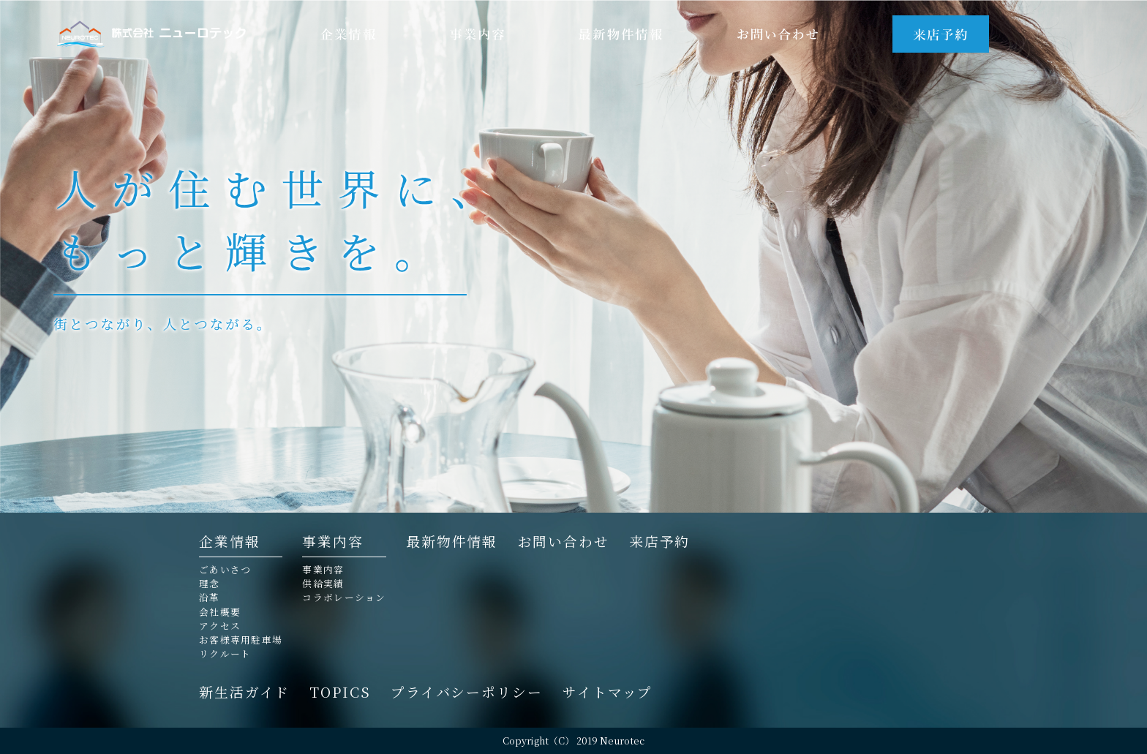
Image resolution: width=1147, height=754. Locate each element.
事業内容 (333, 543)
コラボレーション (344, 598)
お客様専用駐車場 (240, 640)
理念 (209, 584)
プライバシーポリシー (467, 692)
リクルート (225, 654)
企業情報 (229, 543)
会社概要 (220, 612)
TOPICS (339, 692)
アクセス (220, 626)
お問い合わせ (563, 541)
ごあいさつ (225, 570)
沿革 (209, 598)
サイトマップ (608, 692)
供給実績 (323, 584)
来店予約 (660, 541)
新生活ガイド (244, 692)
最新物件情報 (451, 541)
